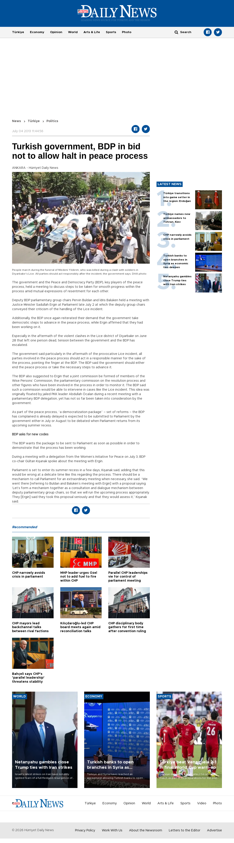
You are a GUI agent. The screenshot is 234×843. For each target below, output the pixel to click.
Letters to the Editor (184, 830)
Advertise (214, 830)
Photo (126, 32)
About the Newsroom (145, 830)
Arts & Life (92, 32)
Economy (37, 32)
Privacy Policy (85, 830)
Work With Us (112, 830)
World (73, 32)
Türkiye (18, 32)
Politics (52, 121)
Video (201, 803)
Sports (111, 32)
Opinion (56, 32)
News (16, 121)
